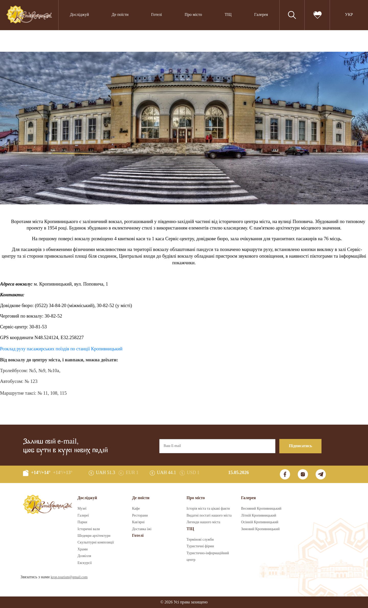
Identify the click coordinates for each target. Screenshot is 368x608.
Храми (82, 549)
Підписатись (300, 446)
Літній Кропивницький (258, 515)
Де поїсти (120, 15)
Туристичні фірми (200, 546)
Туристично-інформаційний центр (208, 556)
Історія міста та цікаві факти (208, 509)
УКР (349, 15)
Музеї (81, 509)
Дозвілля (84, 556)
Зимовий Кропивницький (260, 529)
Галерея (261, 15)
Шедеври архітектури (93, 536)
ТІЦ (228, 15)
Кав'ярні (138, 522)
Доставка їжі (142, 529)
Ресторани (140, 515)
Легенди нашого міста (203, 522)
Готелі (156, 15)
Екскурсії (84, 563)
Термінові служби (200, 540)
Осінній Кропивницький (259, 522)
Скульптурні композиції (95, 542)
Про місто (193, 15)
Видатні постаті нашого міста (209, 515)
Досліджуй (79, 15)
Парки (82, 522)
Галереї (83, 515)
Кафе (136, 509)
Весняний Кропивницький (261, 509)
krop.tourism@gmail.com (69, 577)
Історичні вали (88, 529)
